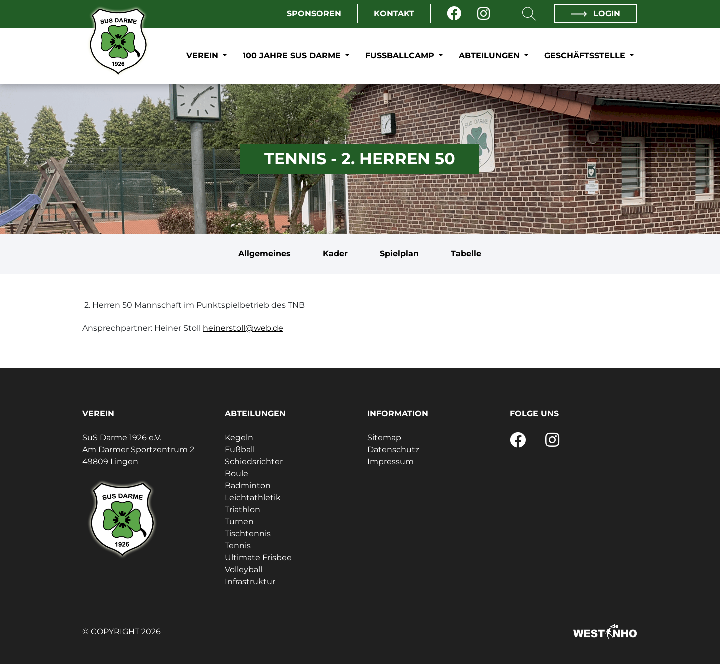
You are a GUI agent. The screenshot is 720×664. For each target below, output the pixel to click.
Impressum (391, 461)
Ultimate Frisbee (258, 557)
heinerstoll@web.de (243, 328)
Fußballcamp (401, 55)
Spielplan (399, 253)
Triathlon (242, 509)
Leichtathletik (253, 497)
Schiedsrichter (254, 461)
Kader (335, 253)
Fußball (240, 449)
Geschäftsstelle (586, 55)
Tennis (238, 545)
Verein (203, 55)
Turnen (239, 521)
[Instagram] (484, 14)
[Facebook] (454, 14)
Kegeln (239, 437)
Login (596, 13)
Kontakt (394, 13)
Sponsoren (314, 13)
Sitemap (385, 437)
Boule (236, 473)
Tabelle (466, 253)
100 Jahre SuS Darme (293, 55)
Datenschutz (394, 449)
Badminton (248, 485)
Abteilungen (490, 55)
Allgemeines (264, 253)
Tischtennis (248, 533)
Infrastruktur (250, 581)
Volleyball (243, 569)
